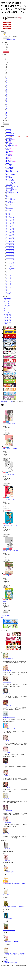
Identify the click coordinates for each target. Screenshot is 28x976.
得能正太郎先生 (7, 752)
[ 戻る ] (2, 617)
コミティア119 (10, 237)
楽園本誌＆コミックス (9, 717)
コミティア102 (10, 262)
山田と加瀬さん (7, 670)
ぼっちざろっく (7, 682)
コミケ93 (8, 274)
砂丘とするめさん (8, 895)
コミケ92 (8, 275)
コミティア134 (10, 217)
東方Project (9, 204)
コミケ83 (8, 289)
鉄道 (7, 196)
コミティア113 (10, 246)
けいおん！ (9, 194)
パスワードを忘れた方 (9, 39)
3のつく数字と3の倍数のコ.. (10, 448)
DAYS (4, 601)
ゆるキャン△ (6, 693)
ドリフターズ (6, 787)
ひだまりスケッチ (10, 202)
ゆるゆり (8, 201)
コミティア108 (10, 253)
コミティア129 (10, 222)
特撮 (7, 205)
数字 (6, 323)
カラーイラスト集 (10, 199)
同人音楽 (8, 210)
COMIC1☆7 (9, 214)
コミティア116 (10, 241)
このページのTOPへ (6, 615)
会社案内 (5, 960)
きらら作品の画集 (8, 822)
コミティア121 (10, 234)
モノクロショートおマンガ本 (10, 550)
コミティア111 (10, 249)
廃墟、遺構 (9, 198)
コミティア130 (10, 220)
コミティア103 (10, 261)
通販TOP (3, 401)
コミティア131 (10, 219)
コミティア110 (10, 250)
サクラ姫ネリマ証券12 (9, 872)
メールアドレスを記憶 (11, 36)
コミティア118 (10, 238)
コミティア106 (10, 256)
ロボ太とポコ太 (7, 860)
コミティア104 (10, 259)
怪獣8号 (5, 763)
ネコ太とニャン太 (8, 848)
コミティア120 (10, 235)
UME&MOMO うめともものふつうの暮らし (15, 883)
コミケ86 (8, 284)
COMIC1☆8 (9, 213)
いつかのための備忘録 (9, 930)
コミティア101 (10, 264)
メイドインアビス (8, 705)
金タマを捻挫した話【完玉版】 (11, 941)
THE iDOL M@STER (11, 183)
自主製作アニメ (10, 208)
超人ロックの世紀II (8, 918)
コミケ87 (8, 283)
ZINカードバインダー (8, 833)
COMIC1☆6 (9, 216)
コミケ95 (8, 271)
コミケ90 (8, 278)
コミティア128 (10, 223)
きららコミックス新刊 (9, 728)
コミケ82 (8, 290)
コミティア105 (10, 258)
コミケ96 (8, 269)
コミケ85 (8, 286)
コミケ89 (8, 280)
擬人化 (8, 195)
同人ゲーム (9, 207)
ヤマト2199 (6, 740)
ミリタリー (9, 165)
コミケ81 (8, 292)
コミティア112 (10, 247)
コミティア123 (10, 231)
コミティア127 (10, 225)
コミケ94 (8, 272)
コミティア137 (10, 135)
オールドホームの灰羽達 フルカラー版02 (13, 906)
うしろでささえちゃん (9, 499)
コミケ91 (8, 277)
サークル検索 (9, 401)
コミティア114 (10, 244)
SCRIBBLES (6, 798)
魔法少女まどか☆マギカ (12, 192)
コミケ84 (8, 287)
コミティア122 (10, 232)
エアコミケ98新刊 (10, 268)
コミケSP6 (9, 266)
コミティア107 (10, 255)
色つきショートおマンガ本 (10, 525)
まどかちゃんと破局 (8, 474)
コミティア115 (10, 243)
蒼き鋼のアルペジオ (8, 658)
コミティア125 (10, 228)
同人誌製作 (9, 191)
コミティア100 (10, 265)
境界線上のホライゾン (12, 186)
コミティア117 (10, 240)
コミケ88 (8, 281)
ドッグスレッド (7, 775)
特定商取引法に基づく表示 (10, 963)
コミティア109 (10, 252)
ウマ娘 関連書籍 (7, 810)
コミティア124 (10, 229)
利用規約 (5, 961)
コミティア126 (10, 226)
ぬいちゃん (6, 575)
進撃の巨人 (9, 185)
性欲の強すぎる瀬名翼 (9, 423)
